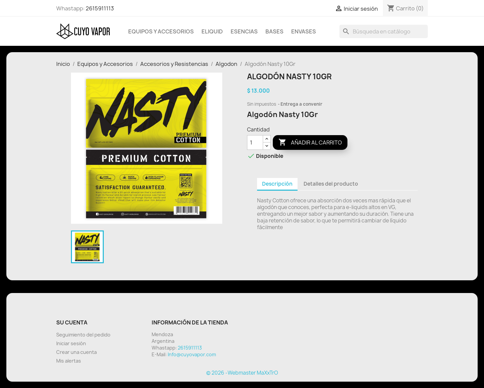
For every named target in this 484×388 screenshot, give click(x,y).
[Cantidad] (255, 142)
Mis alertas (68, 361)
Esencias (244, 31)
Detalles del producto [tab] (331, 183)
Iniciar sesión (71, 343)
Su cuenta (71, 322)
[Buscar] (383, 31)
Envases (303, 31)
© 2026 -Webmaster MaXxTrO (242, 372)
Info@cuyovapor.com (192, 354)
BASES (274, 31)
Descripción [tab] (277, 183)
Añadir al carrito (310, 142)
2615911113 (100, 8)
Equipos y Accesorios (161, 31)
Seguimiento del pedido (83, 334)
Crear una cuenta (76, 352)
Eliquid (212, 31)
